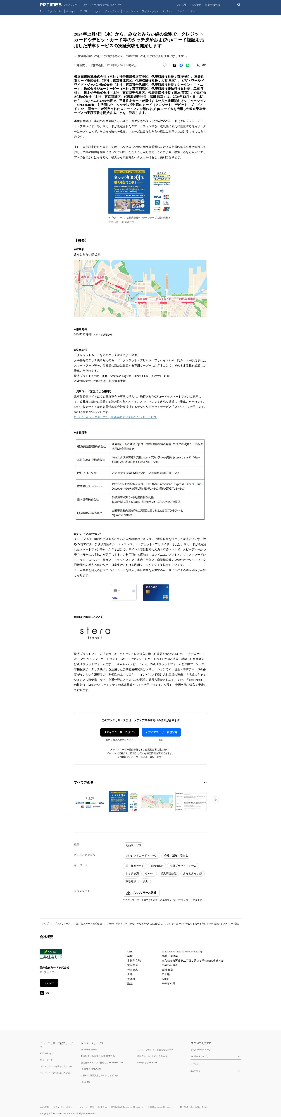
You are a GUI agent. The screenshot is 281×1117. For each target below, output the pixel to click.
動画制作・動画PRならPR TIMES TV (98, 1056)
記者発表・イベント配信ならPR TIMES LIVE (102, 1062)
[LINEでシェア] (187, 65)
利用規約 (102, 1107)
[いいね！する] (165, 65)
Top (42, 11)
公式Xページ (196, 1064)
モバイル (71, 11)
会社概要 (44, 1107)
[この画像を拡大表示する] (90, 801)
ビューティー (112, 11)
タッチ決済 (132, 873)
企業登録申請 (212, 4)
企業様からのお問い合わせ (160, 1107)
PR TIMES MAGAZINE (91, 1069)
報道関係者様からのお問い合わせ (127, 1107)
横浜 (145, 881)
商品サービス (133, 845)
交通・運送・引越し (176, 855)
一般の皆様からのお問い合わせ (193, 1107)
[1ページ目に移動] (204, 782)
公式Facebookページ (200, 1049)
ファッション (130, 11)
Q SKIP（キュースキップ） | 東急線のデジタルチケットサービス (115, 417)
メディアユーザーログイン (120, 732)
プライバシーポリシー (64, 1107)
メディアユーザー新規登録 (161, 732)
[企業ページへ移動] (51, 955)
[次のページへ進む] (215, 799)
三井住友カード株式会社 (89, 923)
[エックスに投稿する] (175, 65)
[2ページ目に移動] (206, 782)
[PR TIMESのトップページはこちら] (81, 5)
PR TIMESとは (47, 1053)
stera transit (157, 865)
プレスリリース (62, 923)
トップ (45, 923)
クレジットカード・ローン (141, 855)
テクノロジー (55, 11)
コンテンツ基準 (86, 1107)
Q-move (149, 873)
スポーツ (193, 11)
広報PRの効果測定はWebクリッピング (99, 1075)
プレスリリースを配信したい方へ (56, 1072)
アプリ (83, 11)
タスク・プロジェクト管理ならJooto (155, 1049)
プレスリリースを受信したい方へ (56, 1066)
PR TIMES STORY (89, 1049)
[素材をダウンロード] (198, 65)
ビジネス (168, 11)
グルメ (180, 11)
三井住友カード (134, 865)
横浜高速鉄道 (169, 873)
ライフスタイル (150, 11)
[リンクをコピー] (204, 65)
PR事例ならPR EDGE (147, 1062)
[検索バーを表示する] (239, 4)
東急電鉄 (130, 881)
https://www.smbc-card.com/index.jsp (182, 951)
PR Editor (85, 1081)
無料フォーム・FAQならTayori (152, 1056)
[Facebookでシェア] (181, 65)
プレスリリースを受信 (188, 4)
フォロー (49, 983)
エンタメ (96, 11)
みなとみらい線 (192, 873)
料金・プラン (46, 1059)
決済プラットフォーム (183, 865)
